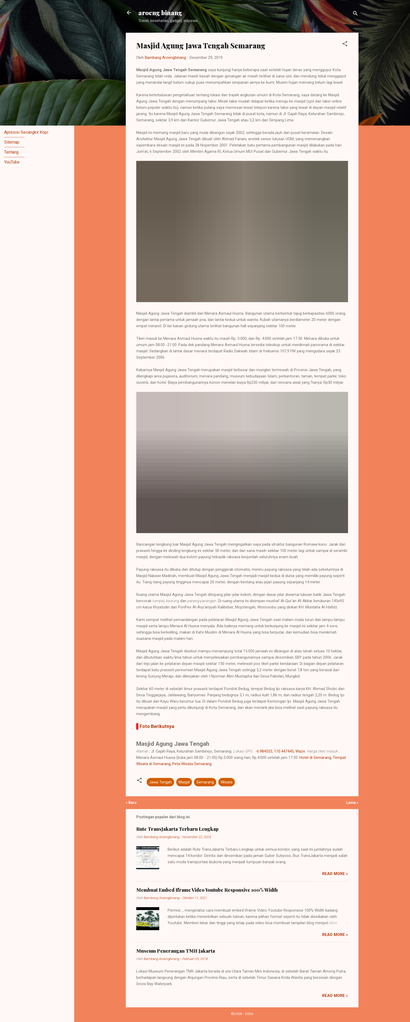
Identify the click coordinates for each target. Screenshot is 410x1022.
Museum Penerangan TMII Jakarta (175, 951)
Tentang (11, 152)
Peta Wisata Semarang (192, 763)
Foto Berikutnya (157, 726)
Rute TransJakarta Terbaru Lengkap (177, 829)
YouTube (12, 162)
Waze (300, 751)
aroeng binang (160, 12)
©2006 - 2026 (242, 1014)
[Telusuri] (355, 14)
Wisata (226, 782)
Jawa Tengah (160, 782)
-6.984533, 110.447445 (274, 751)
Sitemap (11, 142)
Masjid (184, 782)
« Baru (131, 802)
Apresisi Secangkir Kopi (26, 132)
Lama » (352, 802)
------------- (14, 137)
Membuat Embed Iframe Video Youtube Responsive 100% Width (207, 890)
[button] (345, 45)
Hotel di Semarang (315, 757)
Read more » (335, 873)
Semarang (205, 782)
